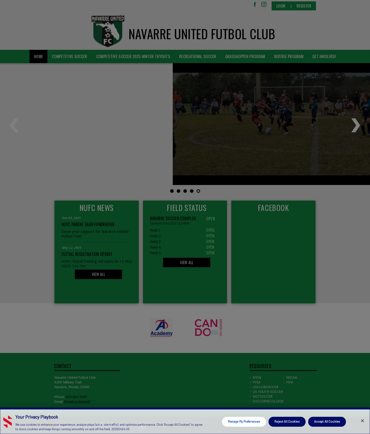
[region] (185, 421)
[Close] (362, 421)
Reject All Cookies (286, 421)
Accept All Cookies (327, 421)
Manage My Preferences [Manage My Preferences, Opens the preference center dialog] (244, 421)
